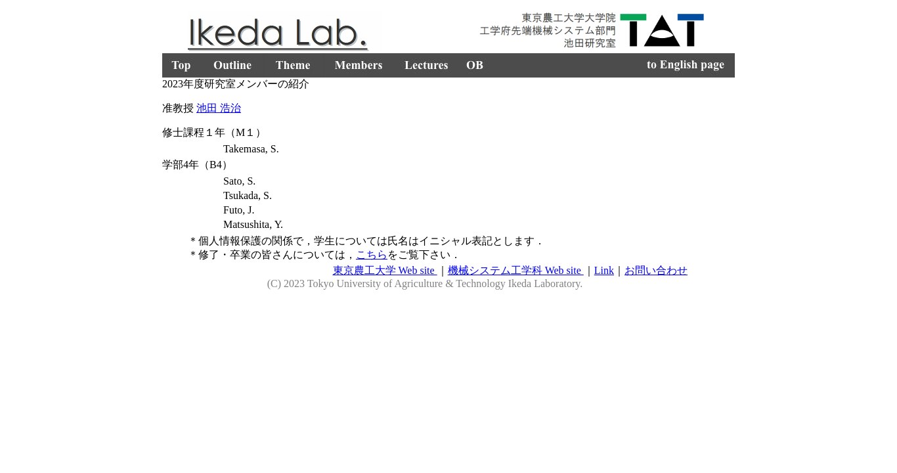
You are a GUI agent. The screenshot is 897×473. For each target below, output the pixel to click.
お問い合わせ (656, 270)
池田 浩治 (218, 108)
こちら (371, 254)
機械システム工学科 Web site (516, 270)
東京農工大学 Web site (385, 270)
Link (604, 270)
